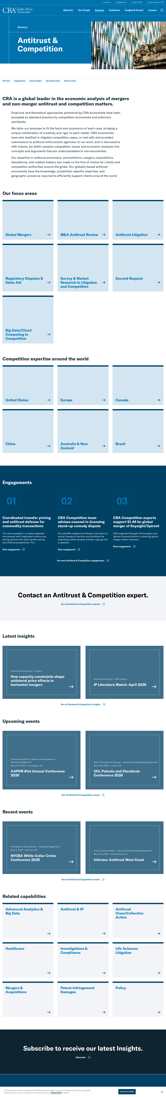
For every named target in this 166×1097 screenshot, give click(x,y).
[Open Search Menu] (161, 10)
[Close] (162, 1092)
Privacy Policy (56, 1093)
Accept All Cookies (127, 1092)
